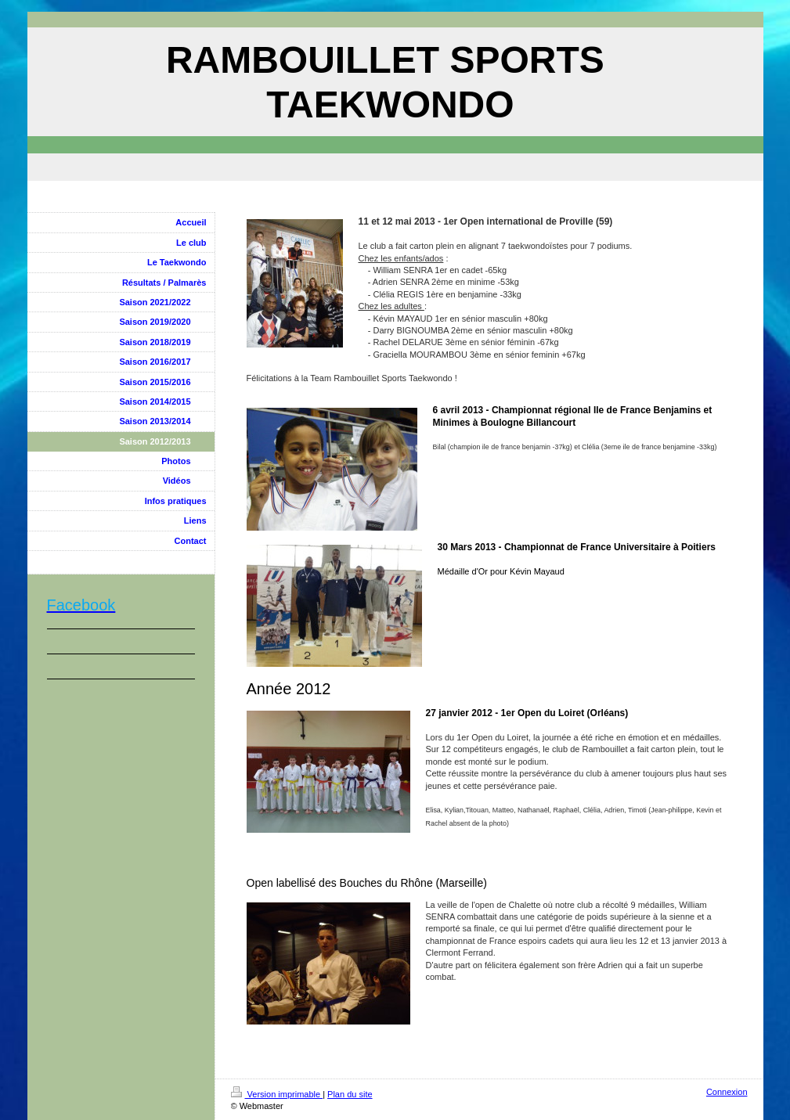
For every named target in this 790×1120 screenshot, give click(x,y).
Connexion (727, 1092)
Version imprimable (277, 1094)
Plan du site (349, 1094)
